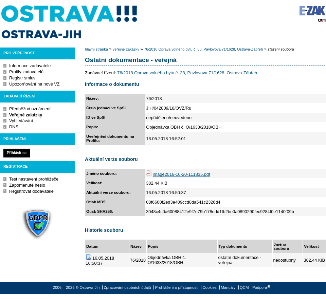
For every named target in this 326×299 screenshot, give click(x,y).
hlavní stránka (96, 49)
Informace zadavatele (30, 65)
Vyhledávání (21, 120)
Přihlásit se (16, 153)
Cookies (209, 287)
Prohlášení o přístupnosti (176, 287)
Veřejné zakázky (25, 114)
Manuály (228, 287)
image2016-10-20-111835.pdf (181, 174)
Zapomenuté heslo (27, 185)
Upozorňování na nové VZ (34, 84)
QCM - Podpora (253, 287)
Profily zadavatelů (26, 71)
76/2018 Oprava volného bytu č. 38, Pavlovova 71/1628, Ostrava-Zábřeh (203, 49)
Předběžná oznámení (30, 108)
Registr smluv (22, 77)
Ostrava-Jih (69, 22)
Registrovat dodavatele (31, 191)
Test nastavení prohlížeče (33, 179)
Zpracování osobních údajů (127, 287)
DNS (13, 126)
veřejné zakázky (126, 49)
